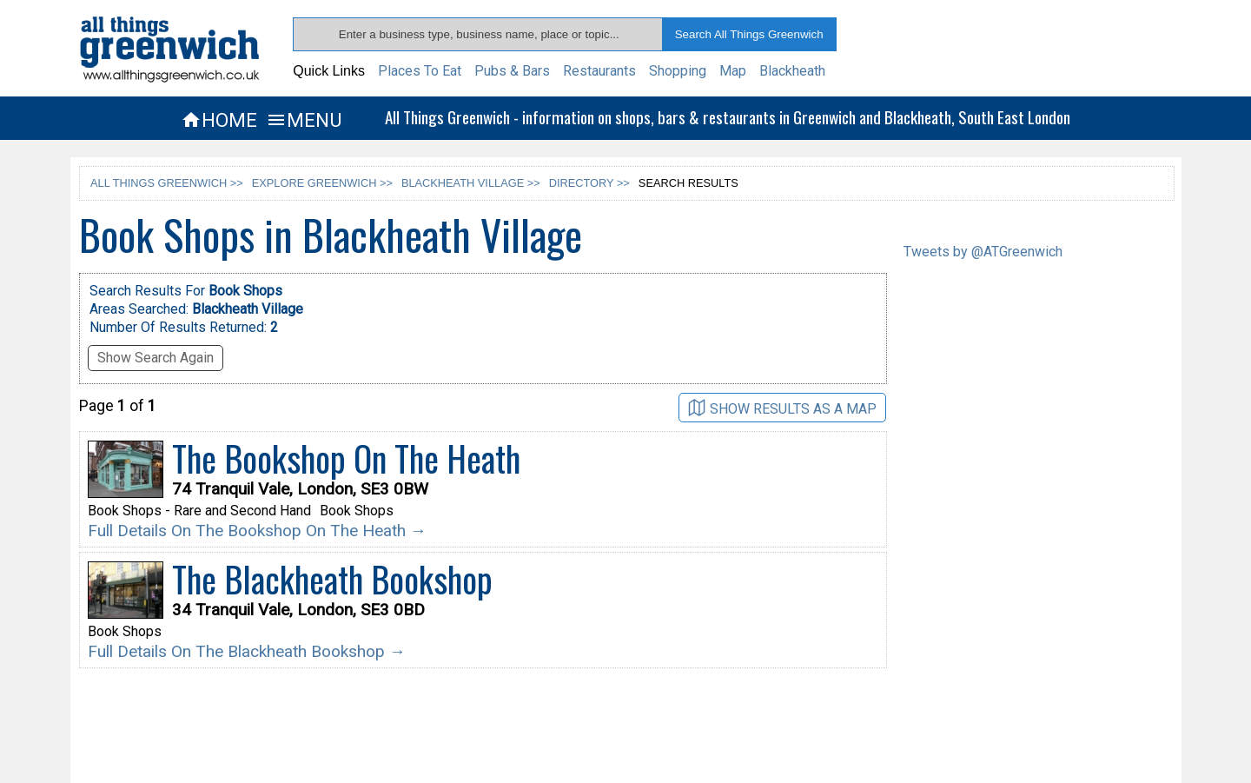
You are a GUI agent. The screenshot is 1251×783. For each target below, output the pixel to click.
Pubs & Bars (512, 71)
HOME (219, 120)
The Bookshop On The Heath (346, 458)
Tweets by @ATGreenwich (983, 251)
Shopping (677, 71)
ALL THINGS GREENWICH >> (166, 182)
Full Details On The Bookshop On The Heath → (257, 530)
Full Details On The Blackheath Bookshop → (247, 651)
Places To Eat (419, 71)
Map (732, 71)
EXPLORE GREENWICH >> (322, 182)
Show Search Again (155, 357)
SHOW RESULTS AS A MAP (782, 408)
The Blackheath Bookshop (332, 579)
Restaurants (599, 71)
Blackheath (792, 71)
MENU (303, 120)
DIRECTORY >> (589, 182)
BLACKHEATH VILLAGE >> (470, 182)
